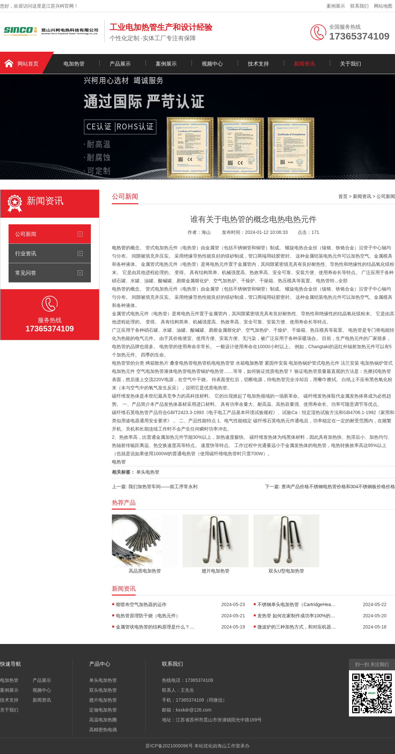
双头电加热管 (103, 690)
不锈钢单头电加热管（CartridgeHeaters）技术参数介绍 (296, 604)
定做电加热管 (103, 709)
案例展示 (336, 6)
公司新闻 (25, 234)
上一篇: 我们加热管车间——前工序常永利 (155, 486)
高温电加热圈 (103, 719)
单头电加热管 (103, 680)
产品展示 (120, 64)
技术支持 (258, 64)
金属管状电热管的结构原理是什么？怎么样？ (155, 626)
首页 (343, 196)
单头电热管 (147, 472)
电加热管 (74, 64)
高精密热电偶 (103, 729)
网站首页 (28, 64)
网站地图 (383, 6)
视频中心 (212, 64)
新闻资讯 (304, 64)
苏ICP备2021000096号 (169, 745)
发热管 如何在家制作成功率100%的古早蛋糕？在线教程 (296, 615)
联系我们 (359, 6)
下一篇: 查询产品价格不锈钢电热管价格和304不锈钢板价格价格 (330, 486)
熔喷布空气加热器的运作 (141, 604)
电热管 (119, 247)
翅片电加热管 (103, 700)
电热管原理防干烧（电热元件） (148, 615)
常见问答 (25, 273)
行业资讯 (25, 253)
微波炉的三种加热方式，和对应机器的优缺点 (296, 626)
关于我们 (350, 64)
